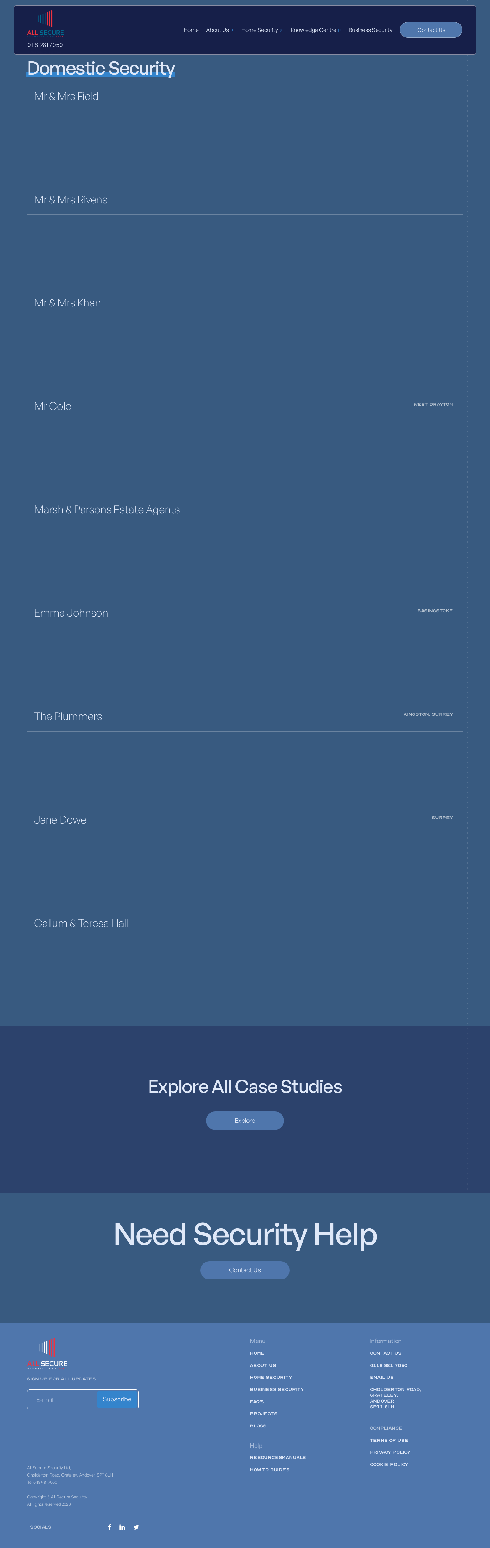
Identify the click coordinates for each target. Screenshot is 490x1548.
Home (191, 29)
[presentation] (74, 1429)
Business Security (371, 29)
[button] (220, 30)
